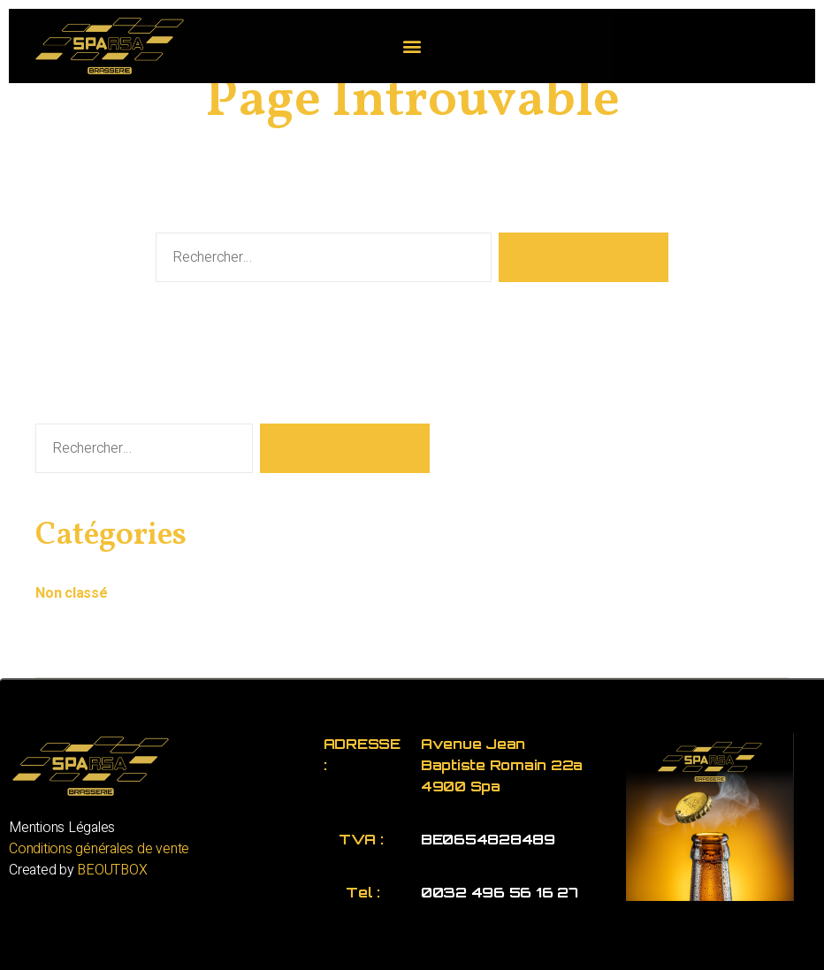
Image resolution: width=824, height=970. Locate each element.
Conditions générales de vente (99, 848)
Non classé (71, 593)
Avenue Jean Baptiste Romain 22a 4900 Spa (502, 765)
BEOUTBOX (112, 870)
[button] (412, 46)
